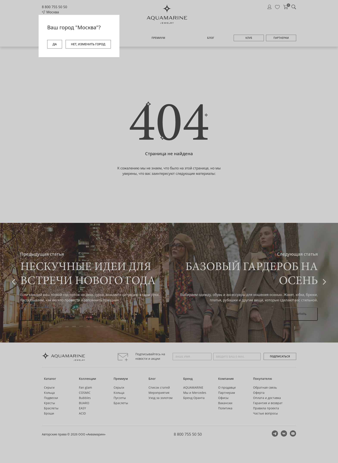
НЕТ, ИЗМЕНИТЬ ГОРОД (88, 44)
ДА (55, 44)
